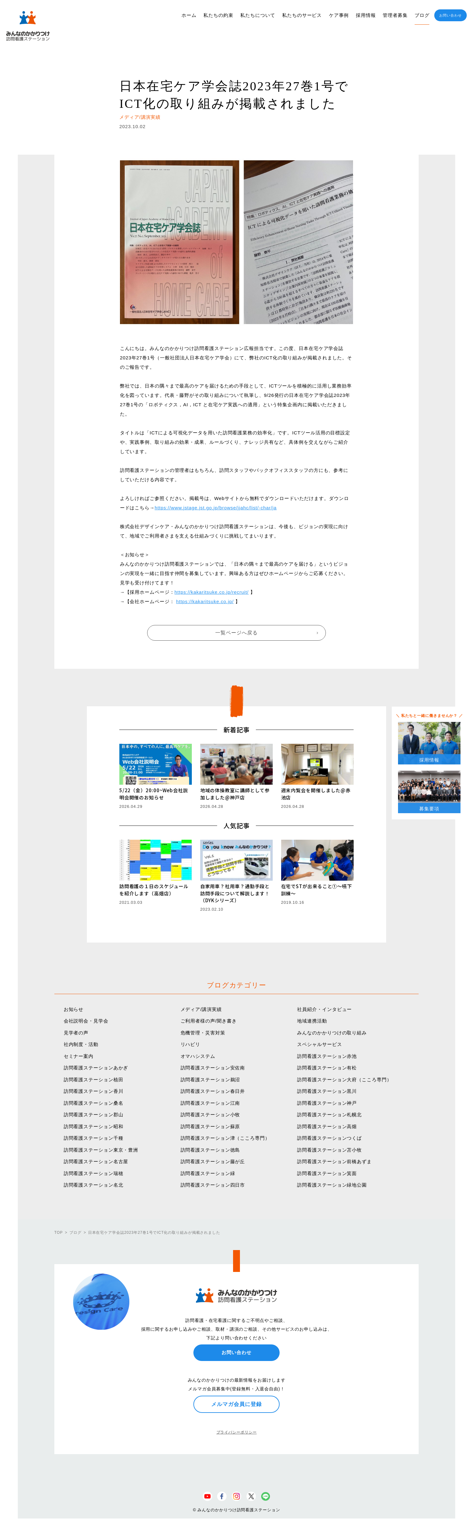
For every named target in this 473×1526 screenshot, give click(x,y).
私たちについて (257, 15)
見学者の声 (76, 1032)
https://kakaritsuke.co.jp (204, 601)
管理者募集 (395, 15)
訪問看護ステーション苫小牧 (329, 1150)
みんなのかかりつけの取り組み (332, 1032)
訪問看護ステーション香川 (93, 1091)
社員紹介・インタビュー (324, 1009)
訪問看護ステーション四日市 (213, 1185)
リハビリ (191, 1044)
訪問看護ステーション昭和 (93, 1126)
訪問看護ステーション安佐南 (213, 1067)
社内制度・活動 (81, 1044)
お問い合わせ (450, 15)
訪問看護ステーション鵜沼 (210, 1079)
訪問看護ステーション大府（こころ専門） (344, 1079)
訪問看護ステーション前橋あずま (334, 1161)
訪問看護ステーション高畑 (327, 1126)
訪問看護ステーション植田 (93, 1079)
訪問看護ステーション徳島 (210, 1150)
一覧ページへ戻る (236, 632)
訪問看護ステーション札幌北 (329, 1114)
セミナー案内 (78, 1056)
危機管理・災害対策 (203, 1032)
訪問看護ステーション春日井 (213, 1091)
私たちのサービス (302, 15)
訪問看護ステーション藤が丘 (213, 1161)
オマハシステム (198, 1056)
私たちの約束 (218, 15)
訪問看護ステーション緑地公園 (332, 1185)
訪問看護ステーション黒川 (327, 1091)
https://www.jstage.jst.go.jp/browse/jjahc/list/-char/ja (215, 507)
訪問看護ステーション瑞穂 (93, 1173)
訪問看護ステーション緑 (208, 1173)
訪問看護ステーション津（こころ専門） (225, 1138)
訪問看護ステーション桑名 (93, 1103)
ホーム (189, 15)
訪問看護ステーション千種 (93, 1138)
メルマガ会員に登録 (236, 1404)
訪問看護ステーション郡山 (93, 1114)
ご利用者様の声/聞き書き (209, 1020)
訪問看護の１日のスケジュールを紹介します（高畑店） (154, 890)
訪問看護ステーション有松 (327, 1067)
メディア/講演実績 (201, 1009)
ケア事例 (339, 15)
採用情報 (366, 15)
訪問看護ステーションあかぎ (96, 1067)
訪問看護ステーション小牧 (210, 1114)
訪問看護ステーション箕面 (327, 1173)
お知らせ (74, 1009)
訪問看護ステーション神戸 (327, 1103)
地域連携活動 (312, 1020)
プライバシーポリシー (237, 1432)
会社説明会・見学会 (86, 1020)
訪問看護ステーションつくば (329, 1138)
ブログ (422, 15)
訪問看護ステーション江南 (210, 1103)
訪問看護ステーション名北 (93, 1185)
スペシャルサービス (319, 1044)
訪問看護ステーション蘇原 (210, 1126)
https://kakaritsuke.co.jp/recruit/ (212, 592)
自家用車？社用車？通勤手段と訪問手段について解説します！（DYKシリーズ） (235, 893)
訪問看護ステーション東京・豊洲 (101, 1150)
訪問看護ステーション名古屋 (96, 1161)
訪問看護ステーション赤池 (327, 1056)
